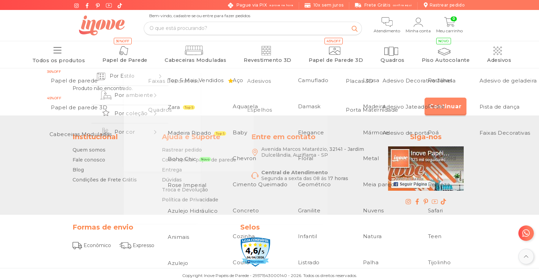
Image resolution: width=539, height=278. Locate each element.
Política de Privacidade (190, 196)
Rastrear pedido (182, 146)
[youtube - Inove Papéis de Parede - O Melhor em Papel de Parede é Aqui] (435, 198)
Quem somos (89, 146)
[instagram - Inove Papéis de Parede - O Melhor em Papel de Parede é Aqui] (408, 198)
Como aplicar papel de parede (199, 156)
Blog (78, 166)
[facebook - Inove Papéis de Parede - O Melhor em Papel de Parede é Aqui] (417, 198)
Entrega (172, 166)
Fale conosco (89, 156)
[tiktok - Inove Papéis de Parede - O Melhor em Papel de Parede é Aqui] (443, 198)
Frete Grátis (383, 5)
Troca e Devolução (185, 186)
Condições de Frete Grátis (105, 176)
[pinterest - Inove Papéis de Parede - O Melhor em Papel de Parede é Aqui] (426, 198)
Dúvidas (172, 176)
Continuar (445, 103)
